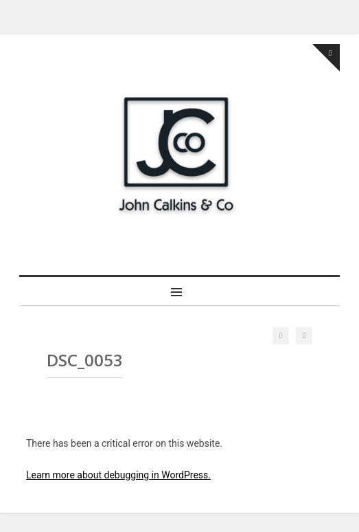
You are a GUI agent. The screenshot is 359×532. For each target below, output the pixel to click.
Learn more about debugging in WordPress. (118, 474)
